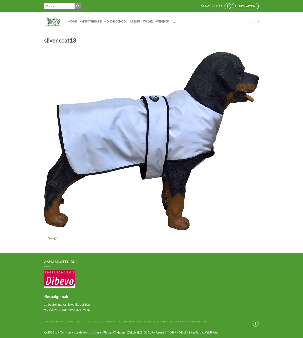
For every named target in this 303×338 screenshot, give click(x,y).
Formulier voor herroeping (191, 321)
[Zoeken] (173, 21)
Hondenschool (115, 21)
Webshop (162, 21)
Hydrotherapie (91, 21)
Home (73, 21)
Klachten (161, 321)
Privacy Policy (93, 321)
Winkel (148, 21)
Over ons (217, 5)
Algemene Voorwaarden (62, 321)
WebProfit (211, 332)
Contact (205, 5)
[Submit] (78, 6)
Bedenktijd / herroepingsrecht (129, 321)
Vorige (50, 238)
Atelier (135, 21)
